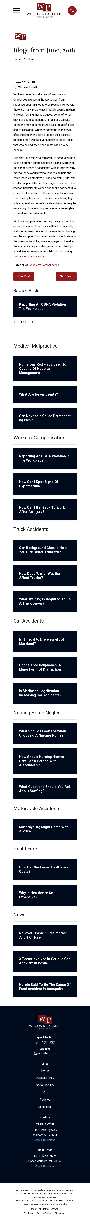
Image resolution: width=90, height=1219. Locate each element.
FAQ (44, 1092)
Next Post (66, 276)
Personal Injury (45, 1078)
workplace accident (34, 257)
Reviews (45, 1100)
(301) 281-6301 (45, 1053)
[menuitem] (28, 1213)
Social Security (45, 1085)
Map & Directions (44, 1140)
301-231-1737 (45, 1042)
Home (45, 1071)
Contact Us (45, 1107)
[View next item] (31, 322)
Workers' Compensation (44, 265)
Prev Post (24, 276)
